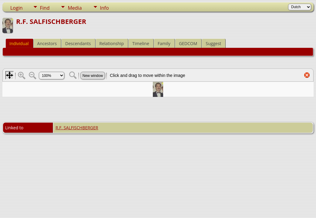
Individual (19, 43)
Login (16, 8)
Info (104, 8)
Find (45, 8)
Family (164, 43)
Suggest (213, 43)
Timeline (140, 43)
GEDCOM (188, 43)
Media (75, 8)
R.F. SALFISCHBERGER (76, 127)
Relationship (111, 43)
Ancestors (47, 43)
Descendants (78, 43)
